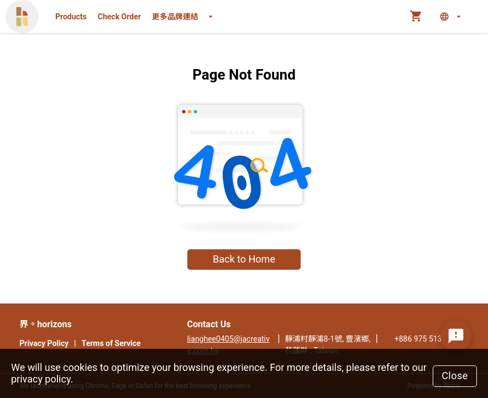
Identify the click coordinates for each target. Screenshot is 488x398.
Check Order (119, 16)
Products (71, 16)
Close (455, 375)
